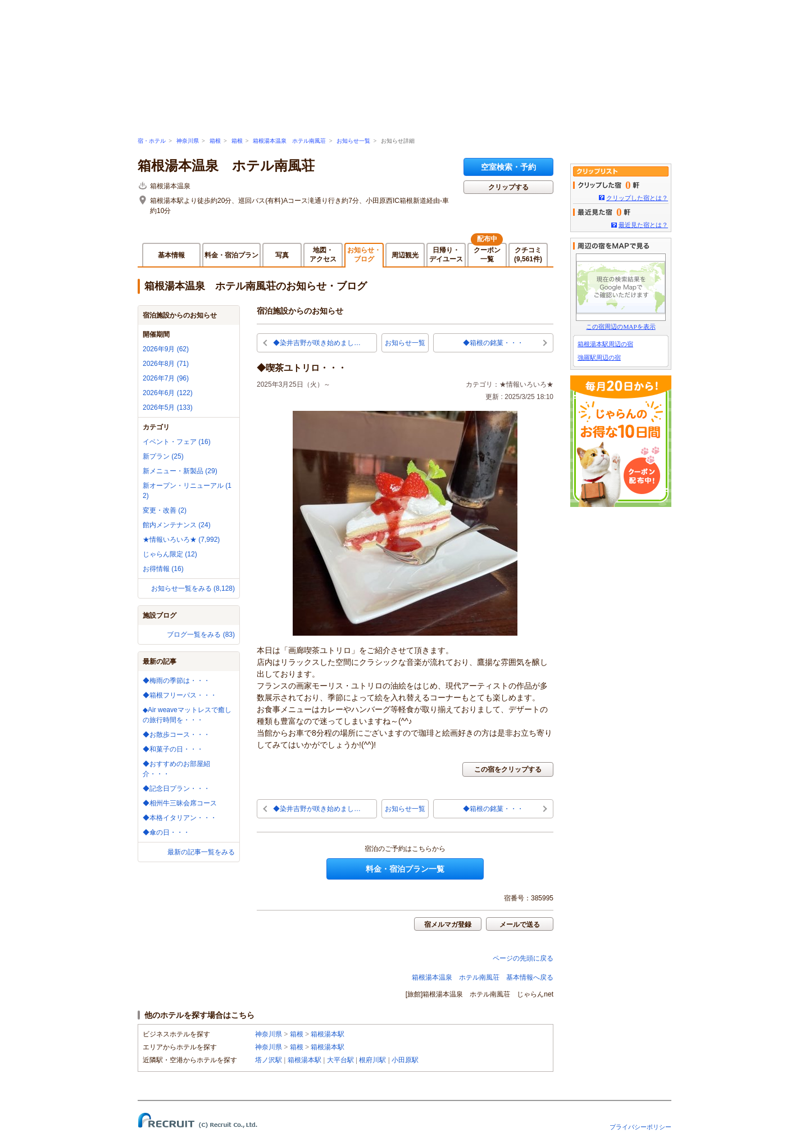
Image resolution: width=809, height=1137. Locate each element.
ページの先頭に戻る (523, 958)
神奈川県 (187, 141)
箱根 (215, 141)
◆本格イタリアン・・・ (180, 818)
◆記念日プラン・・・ (176, 788)
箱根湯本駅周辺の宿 (605, 344)
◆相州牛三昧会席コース (180, 803)
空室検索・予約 (508, 166)
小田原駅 (405, 1060)
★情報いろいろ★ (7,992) (181, 539)
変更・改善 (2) (165, 510)
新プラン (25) (163, 456)
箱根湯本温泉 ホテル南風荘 (289, 141)
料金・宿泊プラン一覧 (405, 868)
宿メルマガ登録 (447, 924)
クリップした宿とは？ (637, 197)
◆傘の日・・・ (166, 832)
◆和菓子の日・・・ (173, 749)
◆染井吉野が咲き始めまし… (317, 343)
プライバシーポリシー (640, 1127)
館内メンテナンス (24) (177, 525)
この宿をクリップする (508, 769)
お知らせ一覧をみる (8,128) (193, 588)
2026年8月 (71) (166, 364)
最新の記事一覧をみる (201, 852)
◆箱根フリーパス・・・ (180, 695)
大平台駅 (340, 1060)
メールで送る (519, 924)
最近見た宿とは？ (643, 224)
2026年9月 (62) (166, 349)
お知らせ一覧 (353, 141)
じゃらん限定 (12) (170, 554)
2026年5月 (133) (168, 407)
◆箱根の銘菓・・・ (493, 343)
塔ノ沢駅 (268, 1060)
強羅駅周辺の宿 (599, 357)
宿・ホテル (152, 141)
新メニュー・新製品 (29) (180, 471)
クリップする (508, 187)
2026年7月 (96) (166, 378)
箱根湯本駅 (327, 1034)
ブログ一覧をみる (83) (201, 634)
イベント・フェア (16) (177, 442)
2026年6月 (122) (168, 393)
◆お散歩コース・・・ (176, 735)
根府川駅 (372, 1060)
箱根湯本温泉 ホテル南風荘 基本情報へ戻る (482, 977)
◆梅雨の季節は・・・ (176, 681)
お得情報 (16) (163, 569)
